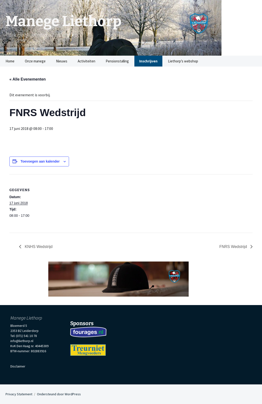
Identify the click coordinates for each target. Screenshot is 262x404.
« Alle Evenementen (27, 79)
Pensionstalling (117, 61)
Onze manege (35, 61)
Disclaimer (17, 366)
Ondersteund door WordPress (59, 394)
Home (10, 61)
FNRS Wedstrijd (233, 247)
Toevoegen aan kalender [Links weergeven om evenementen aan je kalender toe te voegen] (40, 161)
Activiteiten (86, 61)
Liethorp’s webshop (183, 61)
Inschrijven (148, 61)
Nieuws (61, 61)
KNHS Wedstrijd (38, 247)
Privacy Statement (19, 394)
